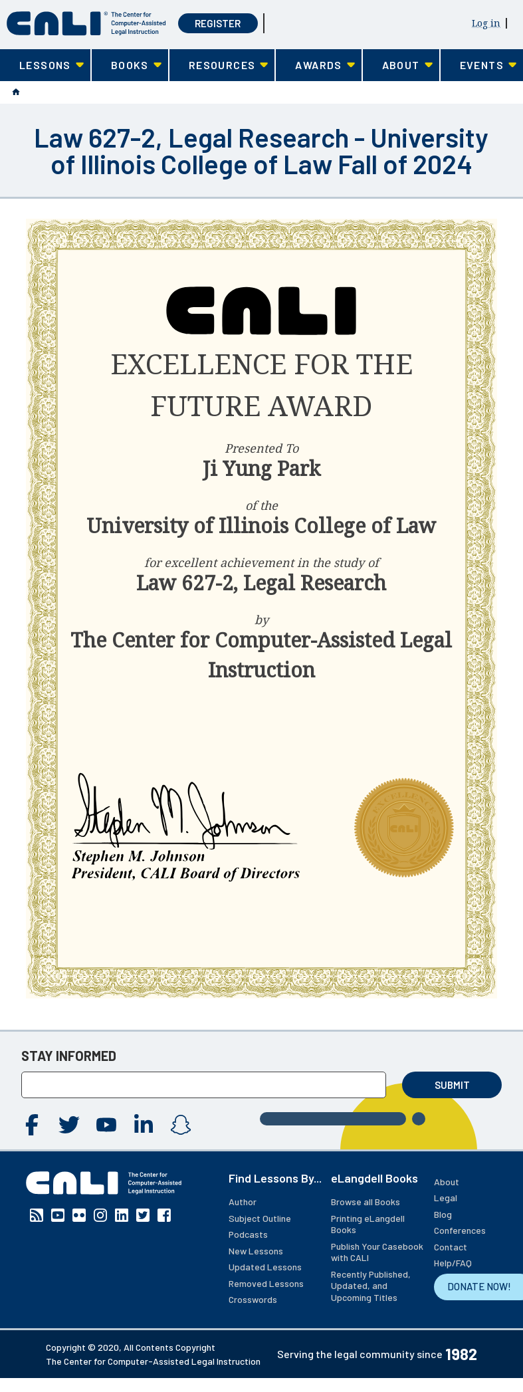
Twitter (69, 1124)
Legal (445, 1197)
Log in (486, 23)
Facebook (32, 1124)
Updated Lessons (265, 1266)
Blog (443, 1214)
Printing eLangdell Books (368, 1224)
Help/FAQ (453, 1262)
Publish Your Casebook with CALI (377, 1252)
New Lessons (256, 1250)
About (446, 1181)
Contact (450, 1246)
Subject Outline (260, 1218)
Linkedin (143, 1124)
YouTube (106, 1124)
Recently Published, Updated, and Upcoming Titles (371, 1285)
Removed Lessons (266, 1283)
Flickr (79, 1215)
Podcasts (248, 1234)
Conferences (460, 1230)
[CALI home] (86, 23)
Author (243, 1201)
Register (218, 23)
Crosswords (253, 1299)
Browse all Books (365, 1201)
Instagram (180, 1124)
